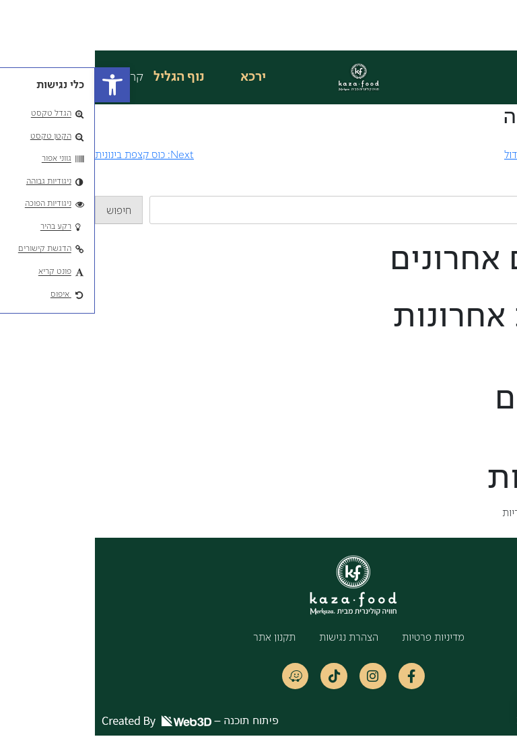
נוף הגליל (84, 77)
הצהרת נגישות (253, 638)
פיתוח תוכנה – (95, 728)
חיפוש (504, 187)
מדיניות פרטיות (338, 638)
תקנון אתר (179, 638)
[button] (17, 84)
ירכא (158, 77)
